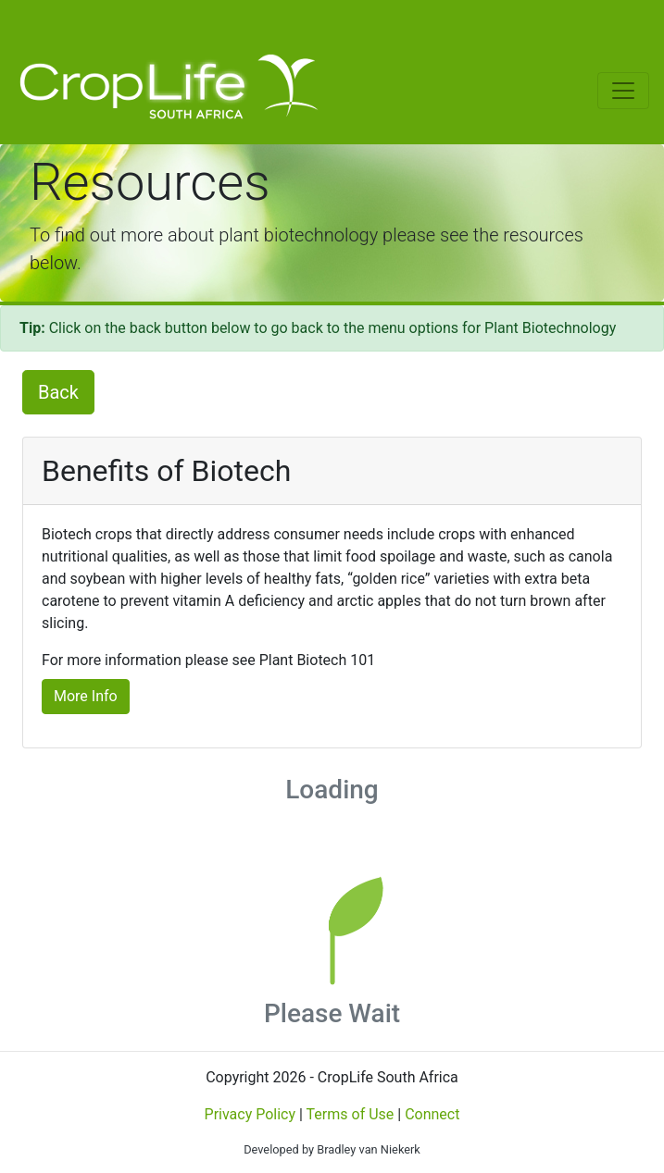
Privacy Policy (250, 1114)
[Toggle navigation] (30, 22)
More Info (86, 696)
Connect (432, 1114)
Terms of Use (351, 1114)
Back (58, 392)
